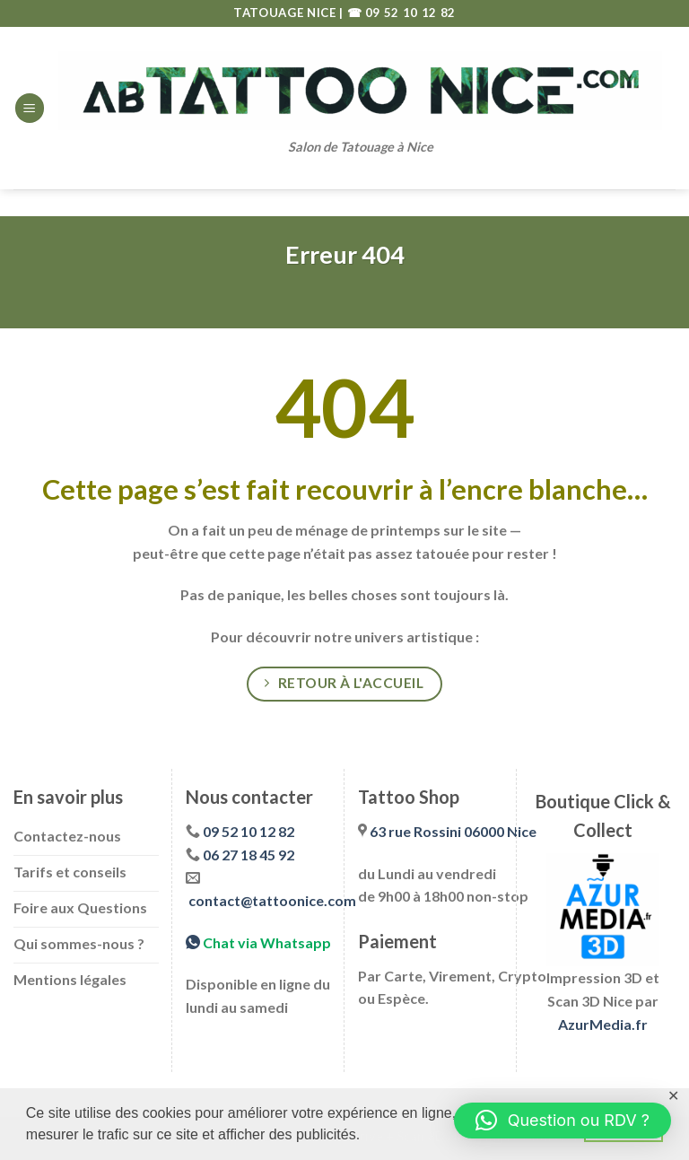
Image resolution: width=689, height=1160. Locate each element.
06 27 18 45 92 (248, 854)
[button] (562, 1120)
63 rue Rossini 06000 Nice (453, 831)
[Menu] (29, 108)
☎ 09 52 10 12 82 (402, 12)
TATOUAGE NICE (286, 12)
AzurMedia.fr (603, 1024)
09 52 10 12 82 (248, 831)
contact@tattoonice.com (272, 900)
